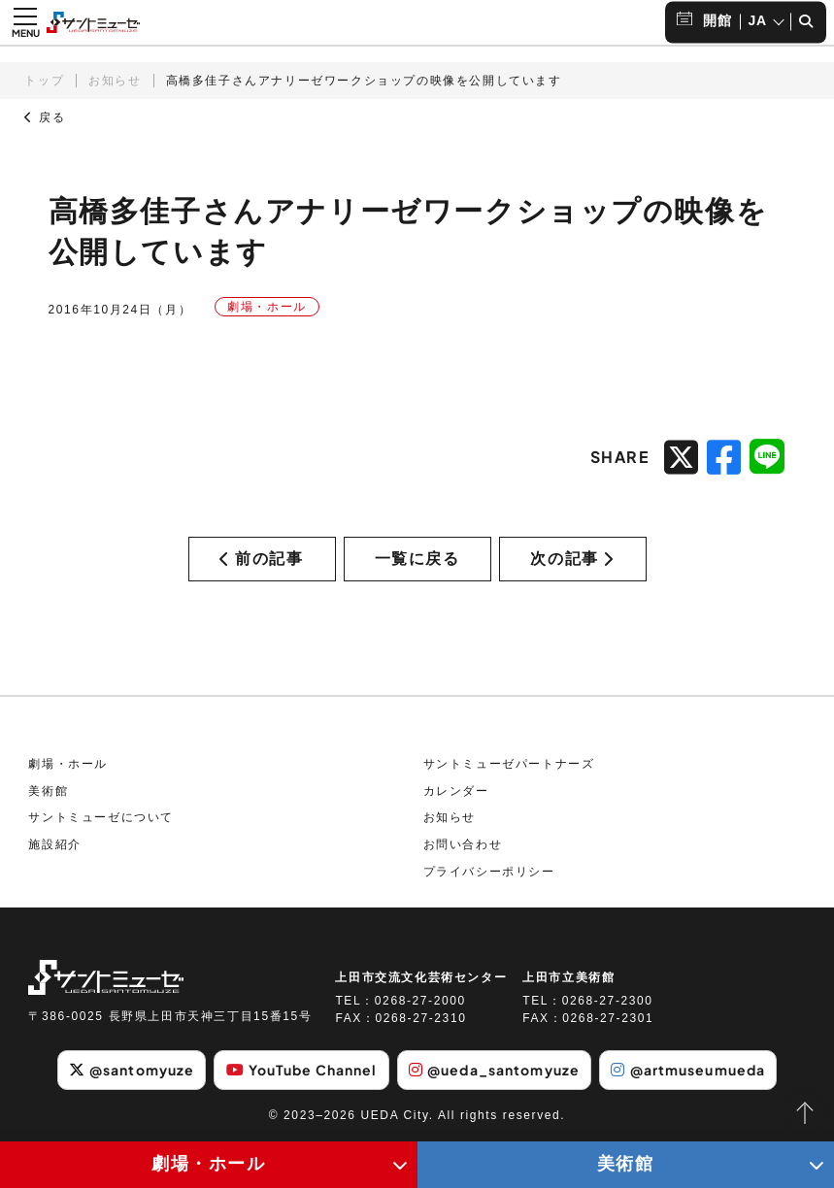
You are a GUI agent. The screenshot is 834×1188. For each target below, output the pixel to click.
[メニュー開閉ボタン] (25, 22)
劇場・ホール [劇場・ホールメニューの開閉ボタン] (208, 1163)
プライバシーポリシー (489, 871)
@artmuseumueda (688, 1069)
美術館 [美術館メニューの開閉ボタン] (625, 1163)
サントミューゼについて (101, 817)
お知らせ (114, 80)
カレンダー (456, 791)
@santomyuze (131, 1069)
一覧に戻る (417, 558)
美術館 (48, 791)
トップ (44, 80)
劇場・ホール (68, 764)
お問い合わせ (463, 844)
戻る (44, 117)
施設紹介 (54, 844)
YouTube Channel (302, 1069)
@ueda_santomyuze (494, 1069)
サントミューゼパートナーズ (509, 764)
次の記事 (572, 558)
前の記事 (261, 558)
